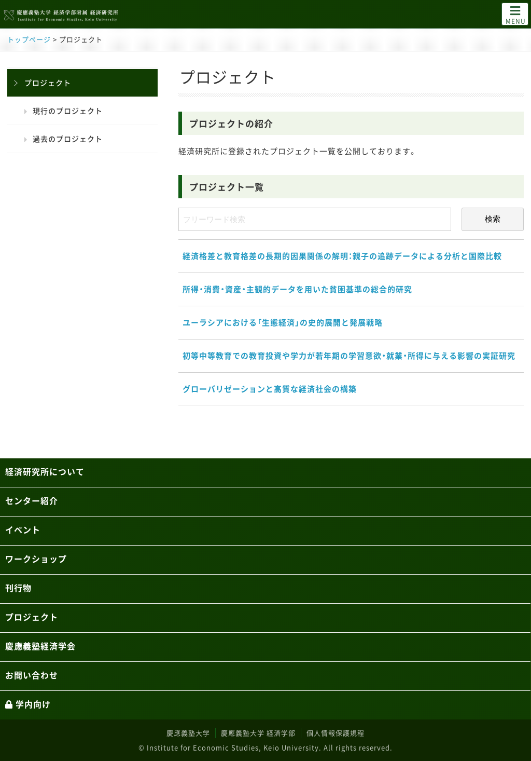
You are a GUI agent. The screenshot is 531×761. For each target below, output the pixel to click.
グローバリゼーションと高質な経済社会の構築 (270, 389)
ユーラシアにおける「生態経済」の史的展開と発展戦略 (283, 322)
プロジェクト (47, 82)
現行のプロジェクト (68, 110)
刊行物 (18, 587)
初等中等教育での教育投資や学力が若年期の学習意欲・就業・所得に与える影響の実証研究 (349, 355)
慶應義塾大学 (188, 733)
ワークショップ (36, 558)
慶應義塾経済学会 (40, 646)
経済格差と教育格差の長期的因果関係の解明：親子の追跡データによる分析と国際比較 (342, 256)
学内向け (28, 704)
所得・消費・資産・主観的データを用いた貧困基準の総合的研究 (297, 289)
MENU (516, 14)
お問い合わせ (31, 675)
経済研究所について (45, 471)
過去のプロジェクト (68, 138)
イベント (22, 529)
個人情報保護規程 (335, 733)
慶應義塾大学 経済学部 (258, 733)
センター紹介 (31, 500)
